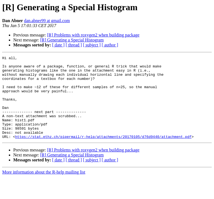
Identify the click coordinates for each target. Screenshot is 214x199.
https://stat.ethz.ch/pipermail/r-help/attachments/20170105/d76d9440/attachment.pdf (103, 153)
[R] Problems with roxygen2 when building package (93, 35)
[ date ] (58, 45)
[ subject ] (92, 45)
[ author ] (110, 45)
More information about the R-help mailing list (43, 188)
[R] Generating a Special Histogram (72, 40)
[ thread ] (74, 45)
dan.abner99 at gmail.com (47, 20)
